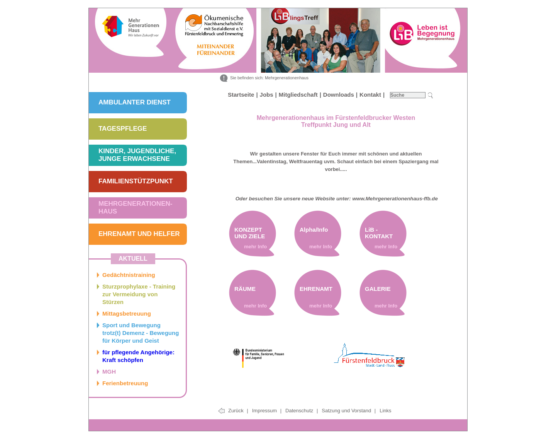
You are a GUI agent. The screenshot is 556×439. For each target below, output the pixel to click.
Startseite (241, 94)
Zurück (238, 410)
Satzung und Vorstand (347, 410)
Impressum (265, 410)
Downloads (338, 94)
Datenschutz (300, 410)
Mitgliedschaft (298, 94)
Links (385, 410)
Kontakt (370, 94)
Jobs (266, 94)
